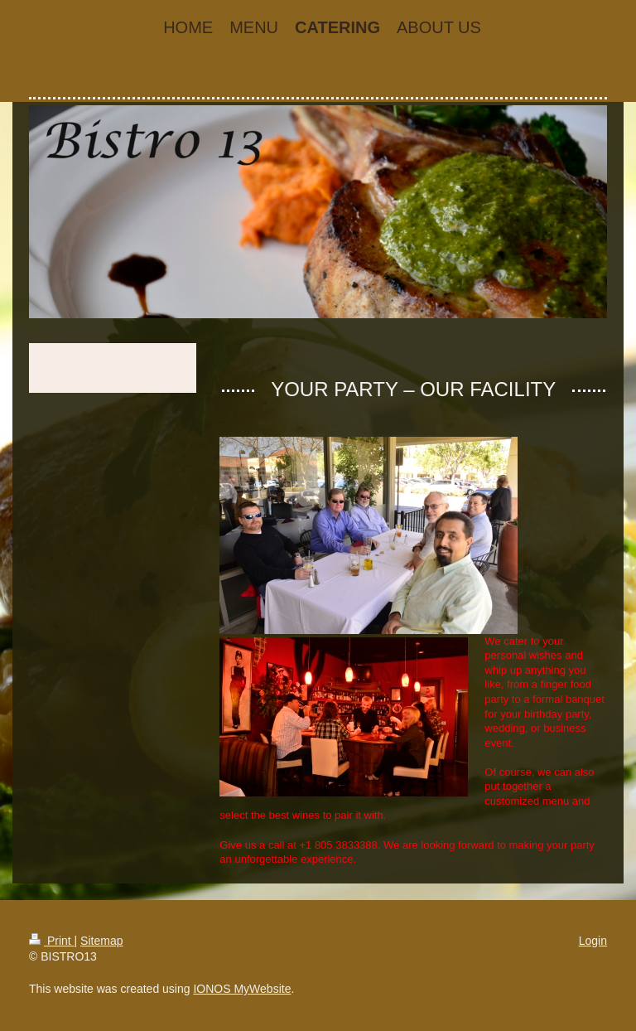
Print (52, 940)
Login (593, 940)
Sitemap (101, 940)
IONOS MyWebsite (242, 988)
